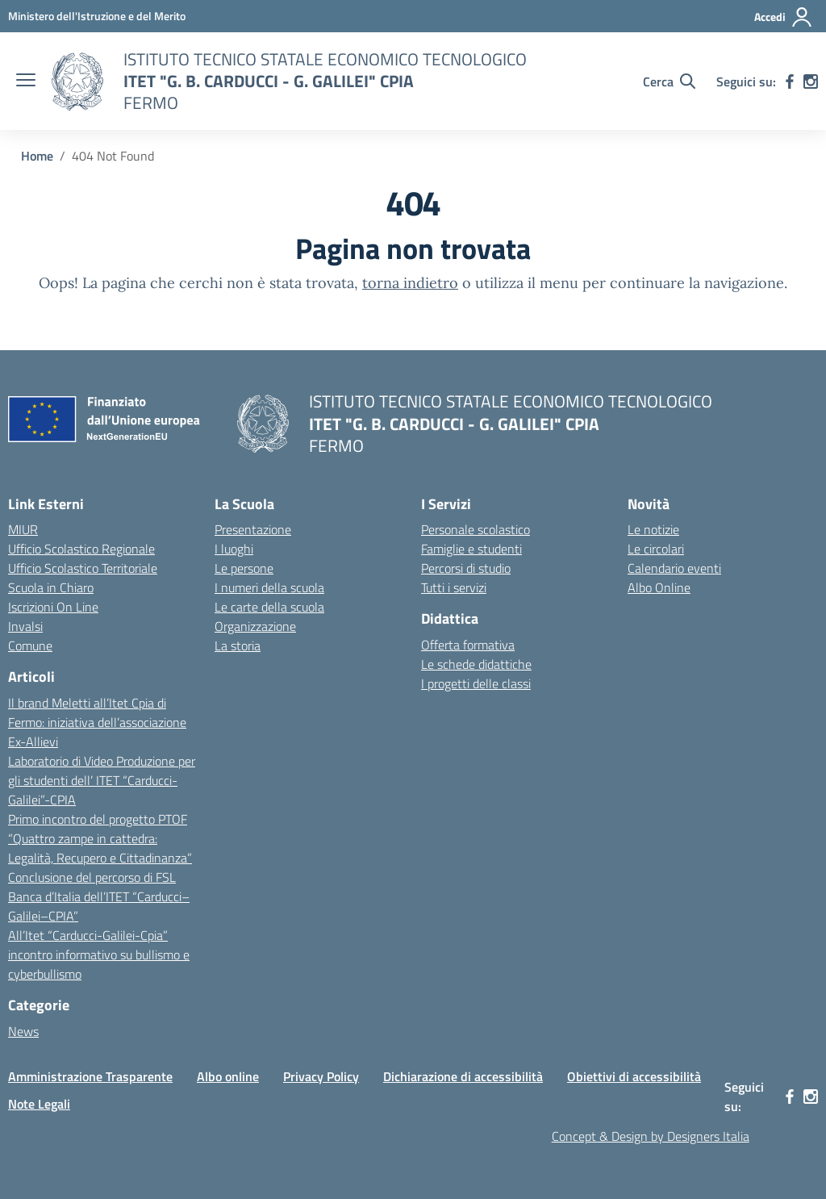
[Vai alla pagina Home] (37, 155)
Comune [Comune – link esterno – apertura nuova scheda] (30, 645)
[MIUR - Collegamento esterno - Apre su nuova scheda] (97, 15)
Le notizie (653, 529)
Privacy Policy (321, 1076)
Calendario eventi (674, 568)
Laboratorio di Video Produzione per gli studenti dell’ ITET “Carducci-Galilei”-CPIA (101, 780)
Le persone (244, 568)
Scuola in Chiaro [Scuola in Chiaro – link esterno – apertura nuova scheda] (51, 587)
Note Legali (39, 1103)
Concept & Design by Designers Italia (650, 1136)
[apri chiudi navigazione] (25, 81)
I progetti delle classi (476, 683)
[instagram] (810, 81)
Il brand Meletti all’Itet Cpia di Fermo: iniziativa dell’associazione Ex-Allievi (97, 722)
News (23, 1031)
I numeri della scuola (269, 587)
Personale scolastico (475, 529)
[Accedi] (783, 17)
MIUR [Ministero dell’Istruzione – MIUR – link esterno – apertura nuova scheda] (23, 529)
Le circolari (656, 548)
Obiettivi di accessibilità (634, 1076)
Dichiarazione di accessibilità (463, 1076)
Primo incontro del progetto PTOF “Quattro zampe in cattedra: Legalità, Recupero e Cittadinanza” (100, 838)
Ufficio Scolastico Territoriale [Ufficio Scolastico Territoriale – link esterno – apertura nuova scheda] (82, 568)
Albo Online (659, 587)
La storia (238, 645)
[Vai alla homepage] (77, 81)
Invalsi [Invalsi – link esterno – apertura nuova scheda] (25, 626)
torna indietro (410, 283)
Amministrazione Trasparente (90, 1076)
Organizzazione (255, 626)
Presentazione (253, 529)
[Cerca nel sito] (669, 81)
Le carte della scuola (269, 606)
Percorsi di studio (466, 568)
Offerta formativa (468, 644)
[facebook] (789, 81)
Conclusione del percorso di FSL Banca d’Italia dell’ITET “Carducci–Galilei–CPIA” (99, 896)
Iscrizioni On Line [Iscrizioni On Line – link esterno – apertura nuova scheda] (53, 606)
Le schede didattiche (476, 664)
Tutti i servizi (453, 587)
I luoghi (234, 548)
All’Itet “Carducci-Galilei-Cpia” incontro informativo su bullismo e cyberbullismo (99, 954)
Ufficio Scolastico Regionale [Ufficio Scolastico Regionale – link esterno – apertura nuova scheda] (81, 548)
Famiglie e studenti (471, 548)
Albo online (228, 1076)
